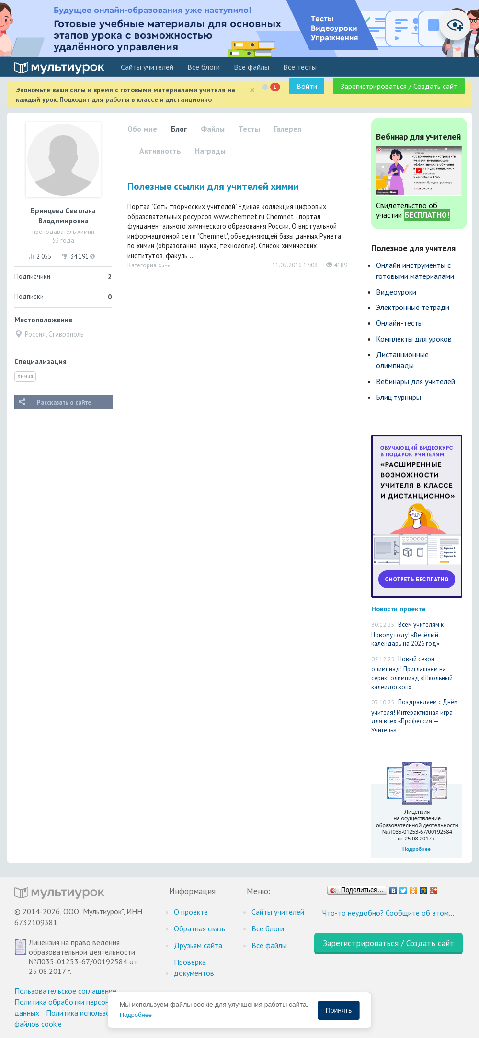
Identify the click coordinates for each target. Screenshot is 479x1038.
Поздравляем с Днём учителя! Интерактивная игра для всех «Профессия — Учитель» (414, 716)
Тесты (249, 128)
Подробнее (136, 1014)
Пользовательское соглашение (65, 990)
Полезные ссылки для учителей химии (212, 186)
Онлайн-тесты (399, 323)
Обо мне (142, 128)
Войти (307, 86)
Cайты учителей (147, 67)
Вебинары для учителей (415, 381)
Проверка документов (194, 967)
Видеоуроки (396, 292)
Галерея (287, 128)
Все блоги (203, 67)
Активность (160, 150)
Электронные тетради (412, 307)
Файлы (213, 128)
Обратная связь (199, 928)
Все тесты (300, 67)
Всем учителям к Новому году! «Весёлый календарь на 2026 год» (407, 634)
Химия (25, 376)
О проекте (191, 912)
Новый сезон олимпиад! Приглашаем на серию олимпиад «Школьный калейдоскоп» (412, 673)
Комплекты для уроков (414, 338)
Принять (339, 1010)
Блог (179, 128)
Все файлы (251, 67)
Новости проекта (398, 608)
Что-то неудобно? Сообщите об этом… (388, 912)
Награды (210, 150)
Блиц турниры (398, 397)
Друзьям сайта (198, 945)
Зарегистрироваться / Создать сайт (399, 86)
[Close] (252, 90)
